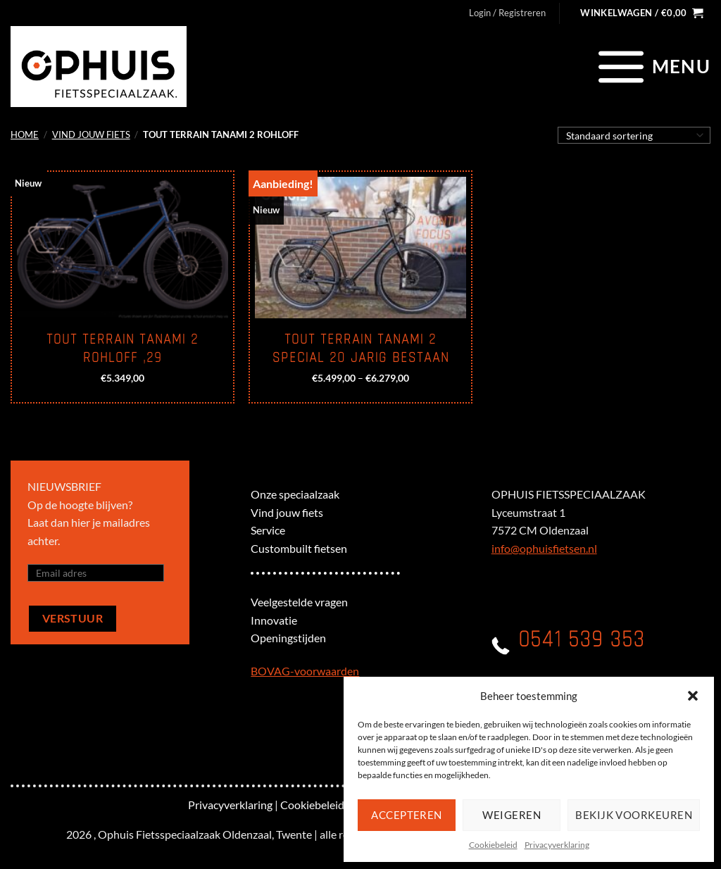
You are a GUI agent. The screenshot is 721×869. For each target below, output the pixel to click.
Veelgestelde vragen (299, 601)
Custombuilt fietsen (299, 548)
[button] (693, 696)
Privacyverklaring (557, 844)
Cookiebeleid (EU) (324, 804)
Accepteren (406, 814)
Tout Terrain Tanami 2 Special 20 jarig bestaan (360, 348)
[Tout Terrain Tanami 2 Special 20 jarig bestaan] (360, 247)
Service (268, 530)
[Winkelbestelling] (634, 135)
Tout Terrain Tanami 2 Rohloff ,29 (122, 348)
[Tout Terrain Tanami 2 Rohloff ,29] (122, 247)
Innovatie (274, 620)
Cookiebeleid (493, 844)
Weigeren (511, 814)
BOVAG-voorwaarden (305, 670)
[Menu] (652, 66)
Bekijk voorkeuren (633, 814)
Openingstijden (288, 637)
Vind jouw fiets (91, 134)
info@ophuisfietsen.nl (544, 548)
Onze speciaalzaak (295, 494)
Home (25, 134)
